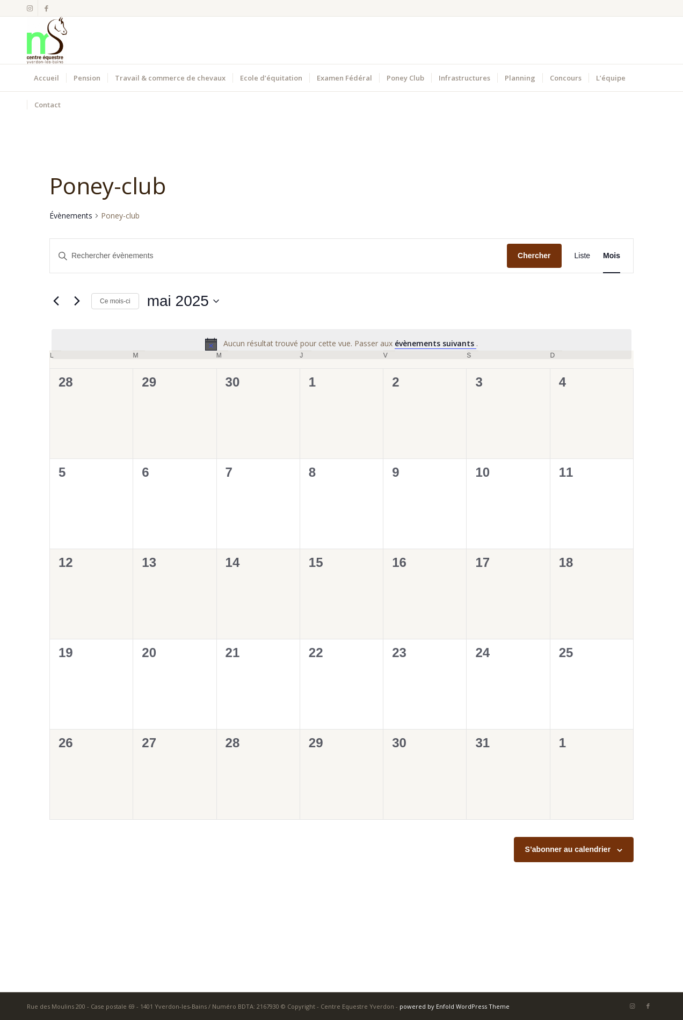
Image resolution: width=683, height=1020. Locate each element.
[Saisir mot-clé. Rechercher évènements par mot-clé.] (278, 256)
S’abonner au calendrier (568, 849)
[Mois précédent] (55, 301)
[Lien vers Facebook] (46, 8)
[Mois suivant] (76, 301)
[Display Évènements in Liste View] (583, 256)
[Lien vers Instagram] (30, 8)
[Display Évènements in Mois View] (611, 256)
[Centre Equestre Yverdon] (47, 40)
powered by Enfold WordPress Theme (454, 1006)
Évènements (70, 215)
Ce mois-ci (115, 301)
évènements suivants (435, 343)
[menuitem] (46, 77)
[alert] (341, 344)
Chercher (534, 255)
